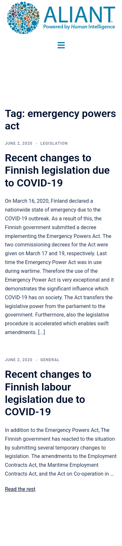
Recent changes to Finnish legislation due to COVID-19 (57, 170)
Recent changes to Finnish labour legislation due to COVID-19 (48, 393)
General (50, 360)
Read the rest (20, 489)
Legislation (54, 143)
